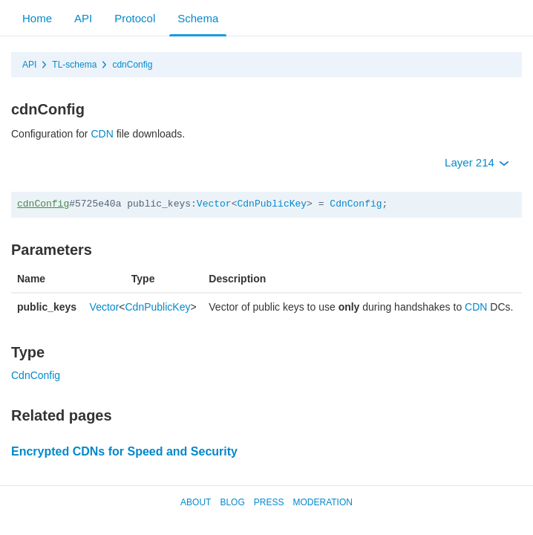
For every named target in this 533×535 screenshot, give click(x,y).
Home (37, 18)
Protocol (134, 18)
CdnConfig (356, 204)
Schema (197, 18)
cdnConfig (132, 64)
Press (269, 502)
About (195, 502)
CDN (102, 134)
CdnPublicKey (272, 204)
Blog (232, 502)
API (83, 18)
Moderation (322, 502)
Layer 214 (477, 162)
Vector (214, 204)
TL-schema (74, 64)
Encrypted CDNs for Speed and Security (124, 451)
